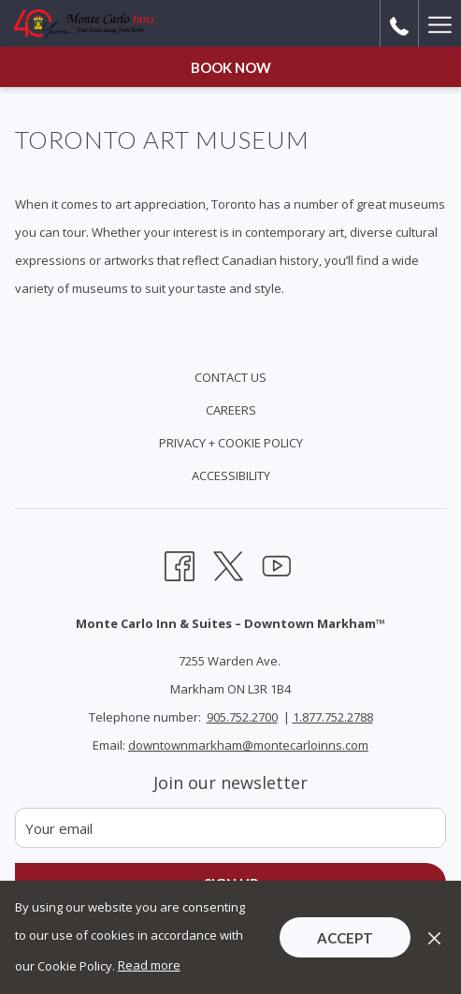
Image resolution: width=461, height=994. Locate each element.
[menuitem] (230, 379)
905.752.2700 (242, 717)
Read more (149, 965)
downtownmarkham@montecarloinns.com (248, 745)
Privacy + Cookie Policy (231, 442)
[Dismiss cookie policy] (434, 937)
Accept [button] (345, 937)
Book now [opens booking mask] (231, 67)
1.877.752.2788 (333, 717)
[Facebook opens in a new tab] (179, 563)
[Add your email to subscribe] (230, 828)
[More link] (439, 23)
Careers (231, 410)
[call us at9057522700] (399, 23)
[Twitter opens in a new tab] (228, 563)
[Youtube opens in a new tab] (277, 563)
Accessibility (231, 475)
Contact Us (230, 377)
